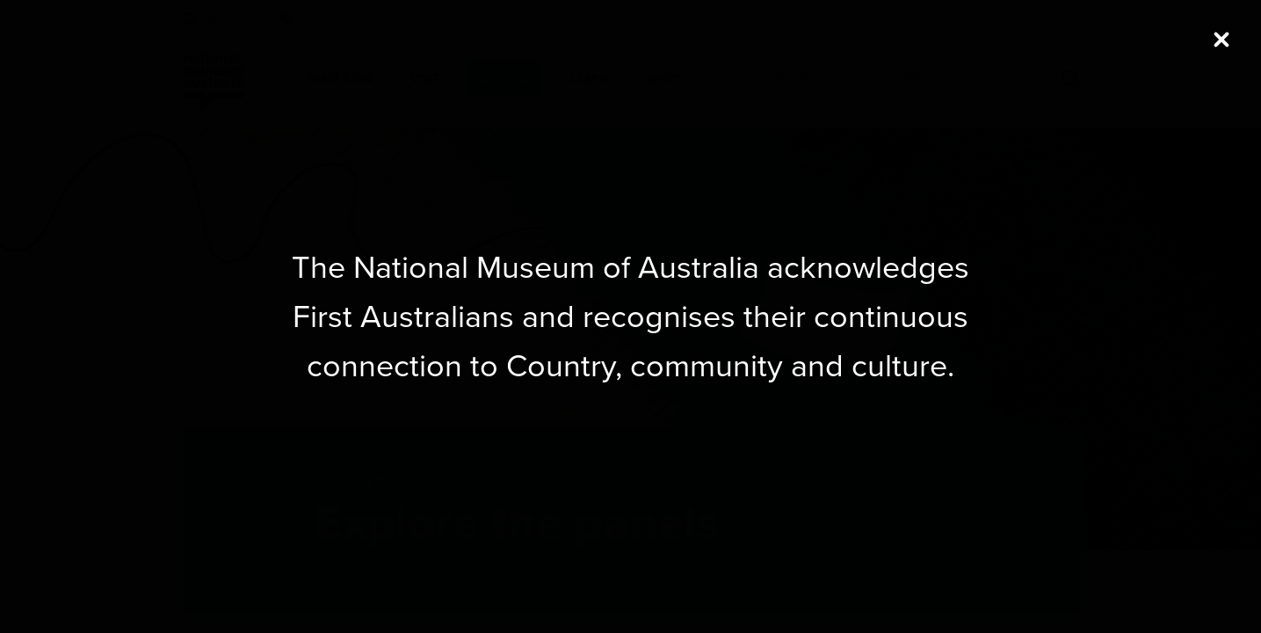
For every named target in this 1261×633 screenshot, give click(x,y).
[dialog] (631, 316)
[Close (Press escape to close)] (1221, 40)
